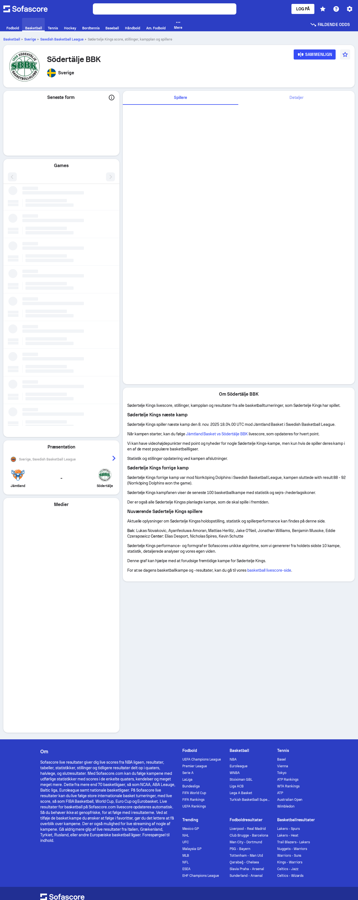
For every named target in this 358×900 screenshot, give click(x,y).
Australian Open (290, 645)
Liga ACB (237, 632)
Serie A (188, 618)
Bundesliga (191, 632)
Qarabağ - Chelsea (244, 708)
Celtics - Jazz (287, 714)
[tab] (180, 98)
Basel (281, 605)
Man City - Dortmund (246, 688)
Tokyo (281, 618)
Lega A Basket (241, 638)
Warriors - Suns (289, 701)
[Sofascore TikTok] (314, 751)
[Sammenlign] (315, 56)
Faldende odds (330, 24)
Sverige (30, 39)
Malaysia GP (191, 694)
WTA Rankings (288, 632)
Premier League (194, 612)
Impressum (308, 795)
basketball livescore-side (269, 570)
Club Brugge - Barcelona (249, 681)
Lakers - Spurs (288, 674)
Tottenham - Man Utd (246, 701)
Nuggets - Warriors (292, 694)
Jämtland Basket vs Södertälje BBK (217, 434)
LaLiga (187, 625)
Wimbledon (286, 652)
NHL (185, 681)
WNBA (235, 618)
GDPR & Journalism (274, 795)
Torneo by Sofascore (203, 751)
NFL (185, 708)
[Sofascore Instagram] (301, 751)
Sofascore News (250, 751)
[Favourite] (345, 54)
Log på (303, 9)
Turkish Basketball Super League (250, 645)
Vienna (282, 612)
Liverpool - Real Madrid (247, 674)
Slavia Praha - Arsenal (247, 714)
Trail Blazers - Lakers (293, 688)
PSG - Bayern (240, 694)
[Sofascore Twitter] (287, 751)
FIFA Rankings (193, 645)
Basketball (11, 39)
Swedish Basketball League (62, 39)
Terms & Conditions (233, 795)
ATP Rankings (287, 625)
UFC (185, 688)
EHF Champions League (200, 721)
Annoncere (138, 751)
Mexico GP (190, 674)
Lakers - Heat (287, 681)
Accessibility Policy (193, 795)
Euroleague (239, 612)
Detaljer (296, 97)
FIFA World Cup (194, 638)
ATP (280, 638)
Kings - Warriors (290, 708)
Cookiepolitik (158, 795)
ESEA (186, 714)
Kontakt (165, 751)
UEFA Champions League (201, 605)
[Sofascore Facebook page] (274, 751)
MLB (185, 701)
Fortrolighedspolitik (123, 795)
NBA (233, 605)
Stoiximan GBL (241, 625)
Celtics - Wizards (290, 721)
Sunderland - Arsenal (246, 721)
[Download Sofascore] (59, 758)
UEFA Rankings (194, 652)
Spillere (180, 97)
